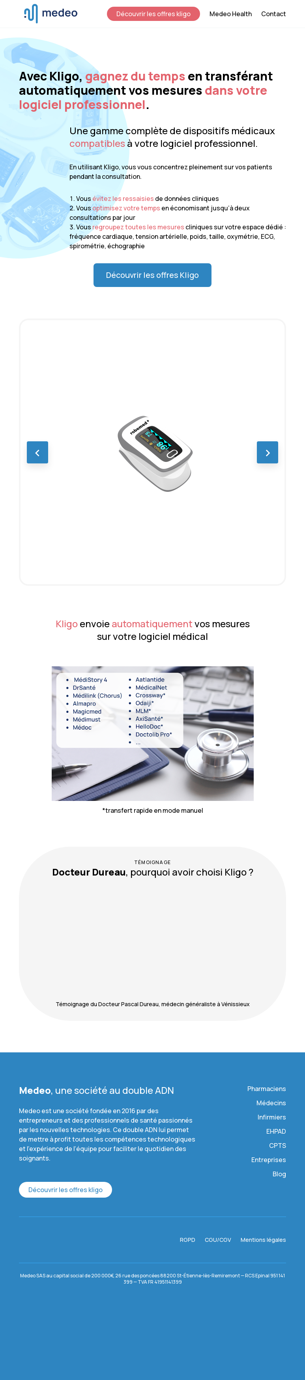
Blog (279, 1174)
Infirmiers (272, 1117)
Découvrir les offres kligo (153, 13)
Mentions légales (263, 1239)
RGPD (187, 1239)
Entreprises (268, 1159)
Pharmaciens (266, 1088)
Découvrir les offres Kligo (152, 275)
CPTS (277, 1145)
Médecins (271, 1103)
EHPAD (276, 1131)
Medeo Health (231, 13)
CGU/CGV (218, 1239)
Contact (273, 13)
